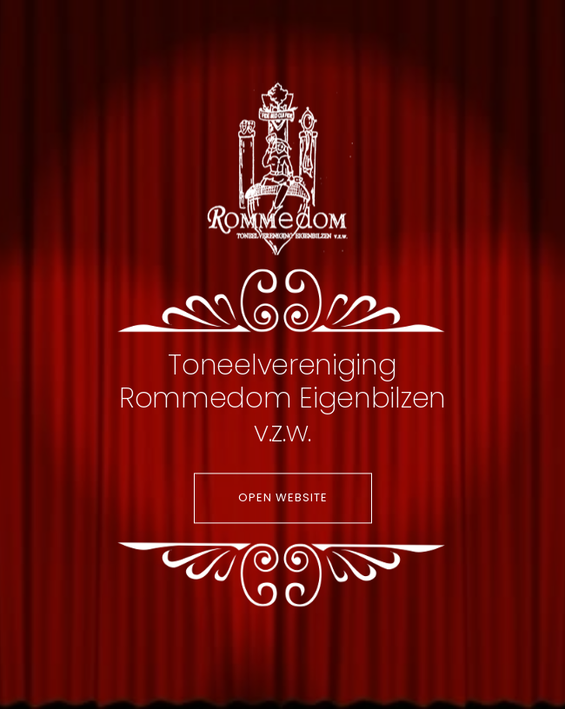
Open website (283, 498)
